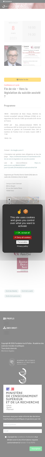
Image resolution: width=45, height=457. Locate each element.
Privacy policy (22, 246)
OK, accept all (22, 233)
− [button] (9, 203)
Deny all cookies (23, 237)
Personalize (23, 242)
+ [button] (9, 200)
